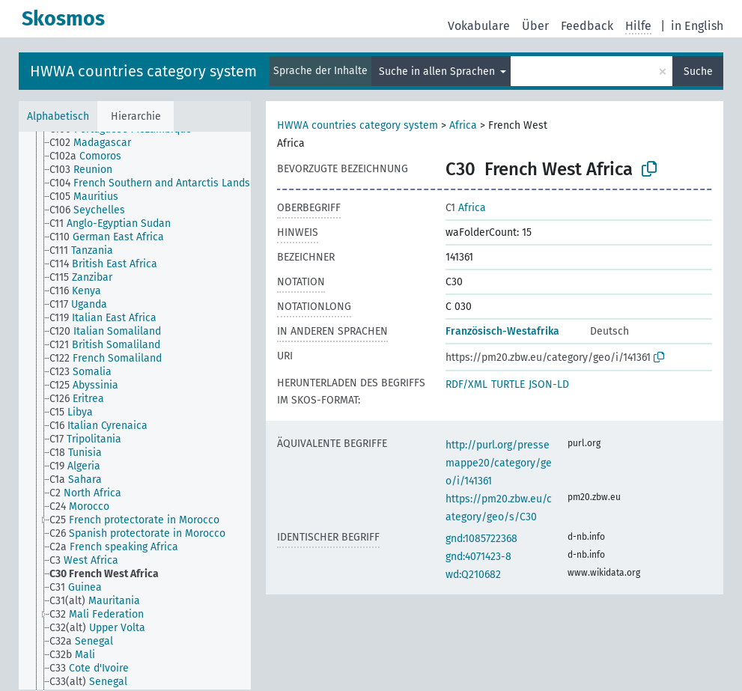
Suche (698, 71)
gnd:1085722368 (481, 538)
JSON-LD (549, 384)
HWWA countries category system (143, 71)
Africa (463, 125)
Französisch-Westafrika (502, 331)
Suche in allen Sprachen (438, 71)
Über (535, 26)
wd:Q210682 (473, 574)
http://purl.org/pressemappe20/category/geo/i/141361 (498, 463)
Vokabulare (479, 26)
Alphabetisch (58, 116)
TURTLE (508, 384)
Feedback (587, 26)
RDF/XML (466, 384)
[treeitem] (97, 143)
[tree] (135, 411)
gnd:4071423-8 (478, 556)
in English (697, 26)
